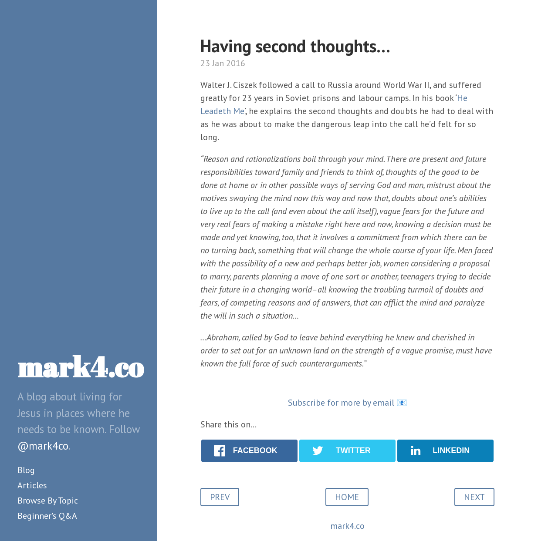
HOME (347, 497)
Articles (32, 485)
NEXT (474, 497)
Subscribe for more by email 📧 (347, 402)
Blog (26, 470)
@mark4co (42, 446)
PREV (220, 497)
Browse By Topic (47, 500)
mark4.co (80, 366)
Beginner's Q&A (47, 515)
